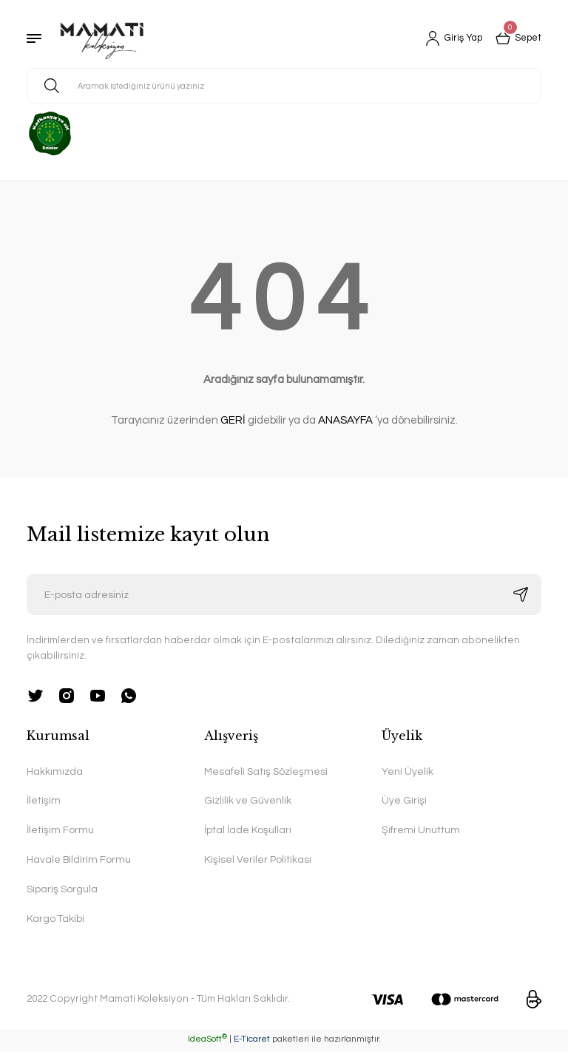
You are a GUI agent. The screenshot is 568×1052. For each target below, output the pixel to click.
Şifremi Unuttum (421, 831)
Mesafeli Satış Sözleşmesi (267, 772)
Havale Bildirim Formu (80, 861)
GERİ (233, 420)
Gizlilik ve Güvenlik (247, 801)
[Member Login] (448, 38)
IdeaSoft (207, 1041)
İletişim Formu (60, 831)
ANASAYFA (345, 420)
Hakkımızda (55, 772)
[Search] (284, 85)
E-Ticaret (252, 1041)
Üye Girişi (404, 801)
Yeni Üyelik (407, 772)
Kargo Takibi (56, 921)
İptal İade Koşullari (247, 831)
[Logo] (102, 38)
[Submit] (520, 594)
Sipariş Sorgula (63, 891)
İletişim (44, 801)
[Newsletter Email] (284, 594)
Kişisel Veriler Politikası (257, 861)
